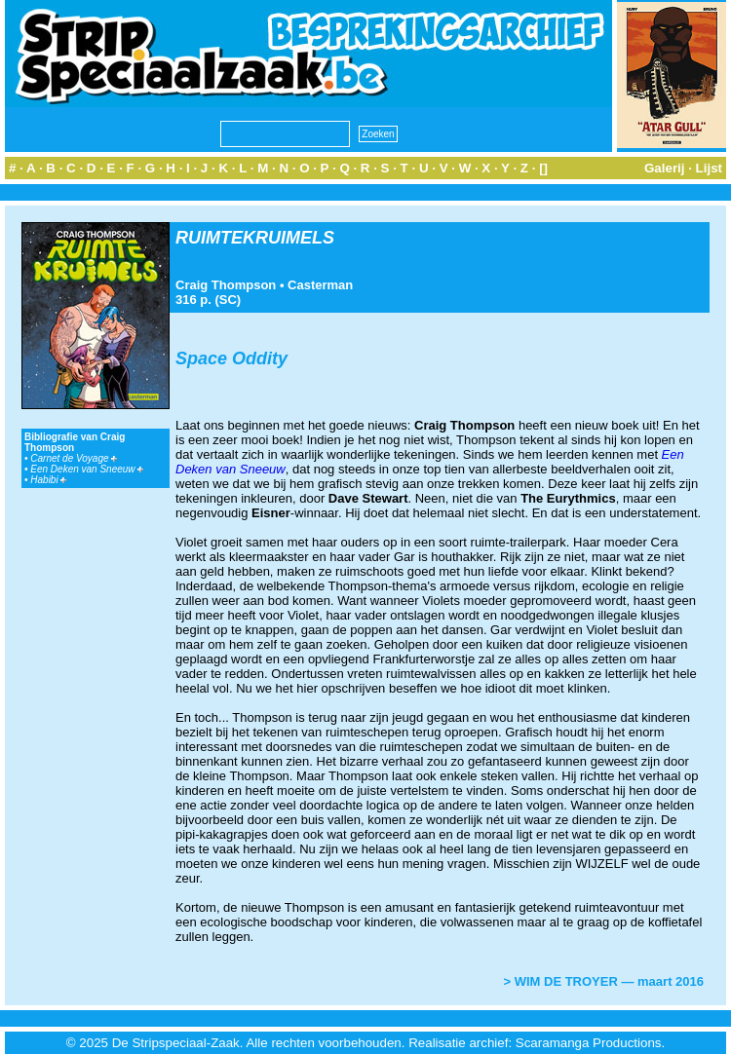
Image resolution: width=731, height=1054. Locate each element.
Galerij (664, 168)
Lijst (709, 168)
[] (543, 168)
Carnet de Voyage (73, 458)
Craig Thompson (225, 285)
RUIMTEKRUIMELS (254, 237)
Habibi (48, 479)
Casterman (320, 285)
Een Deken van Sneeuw (86, 469)
